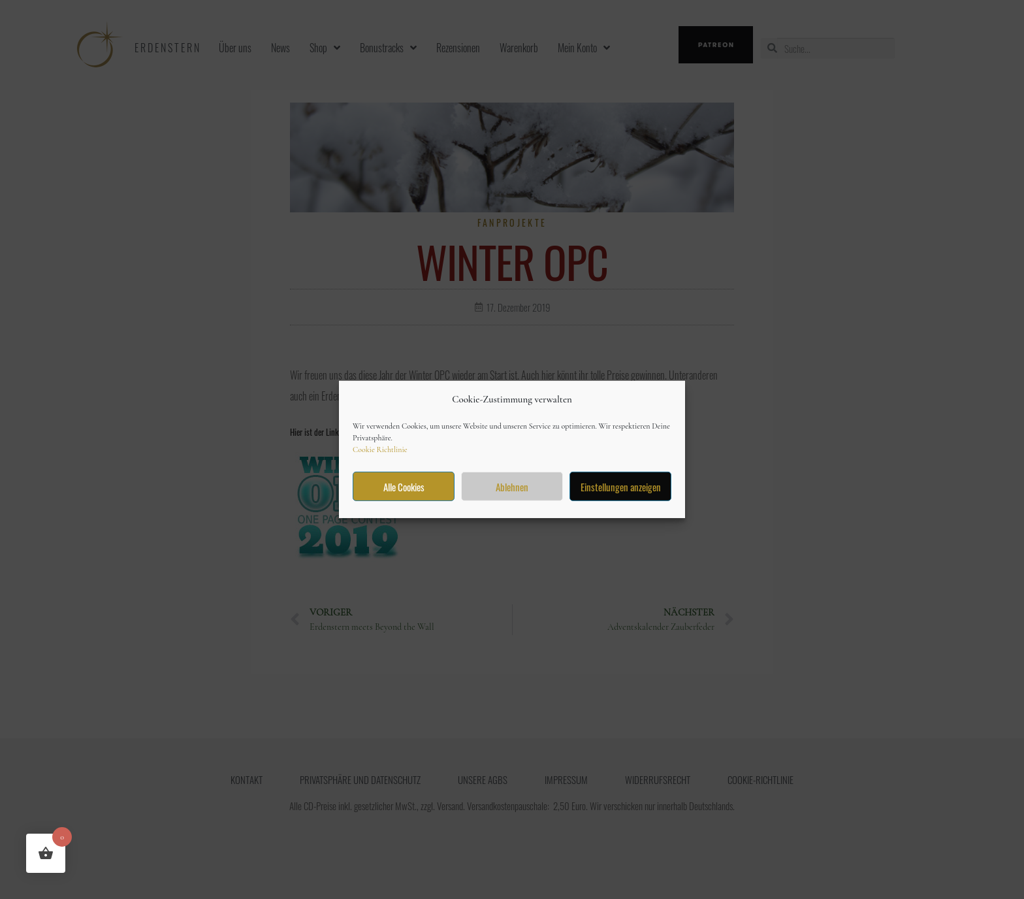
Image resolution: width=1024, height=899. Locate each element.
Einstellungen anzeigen (621, 487)
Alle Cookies (403, 487)
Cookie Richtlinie (380, 449)
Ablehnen (512, 487)
